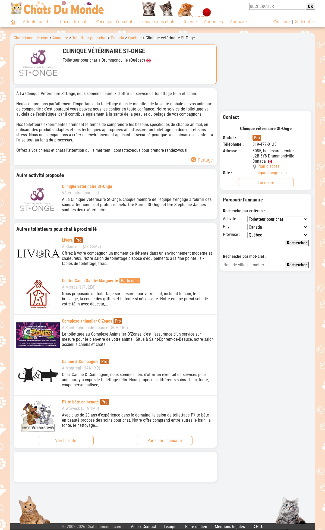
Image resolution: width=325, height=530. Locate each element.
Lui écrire (266, 182)
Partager (202, 160)
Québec (134, 37)
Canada (117, 37)
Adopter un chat (38, 21)
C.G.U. (258, 526)
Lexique (171, 526)
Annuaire (238, 21)
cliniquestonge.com (270, 172)
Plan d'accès (268, 166)
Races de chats (74, 21)
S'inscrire (281, 21)
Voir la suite (65, 440)
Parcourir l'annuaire (164, 440)
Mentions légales (230, 526)
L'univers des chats (157, 21)
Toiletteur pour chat (89, 37)
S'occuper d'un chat (114, 21)
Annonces (213, 21)
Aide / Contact (143, 526)
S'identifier (305, 21)
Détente (189, 21)
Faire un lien (196, 526)
